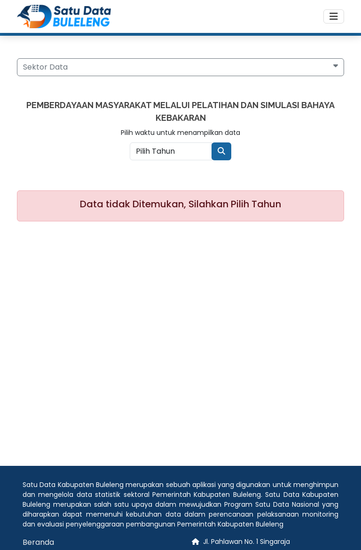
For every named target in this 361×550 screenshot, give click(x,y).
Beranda (38, 542)
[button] (180, 67)
